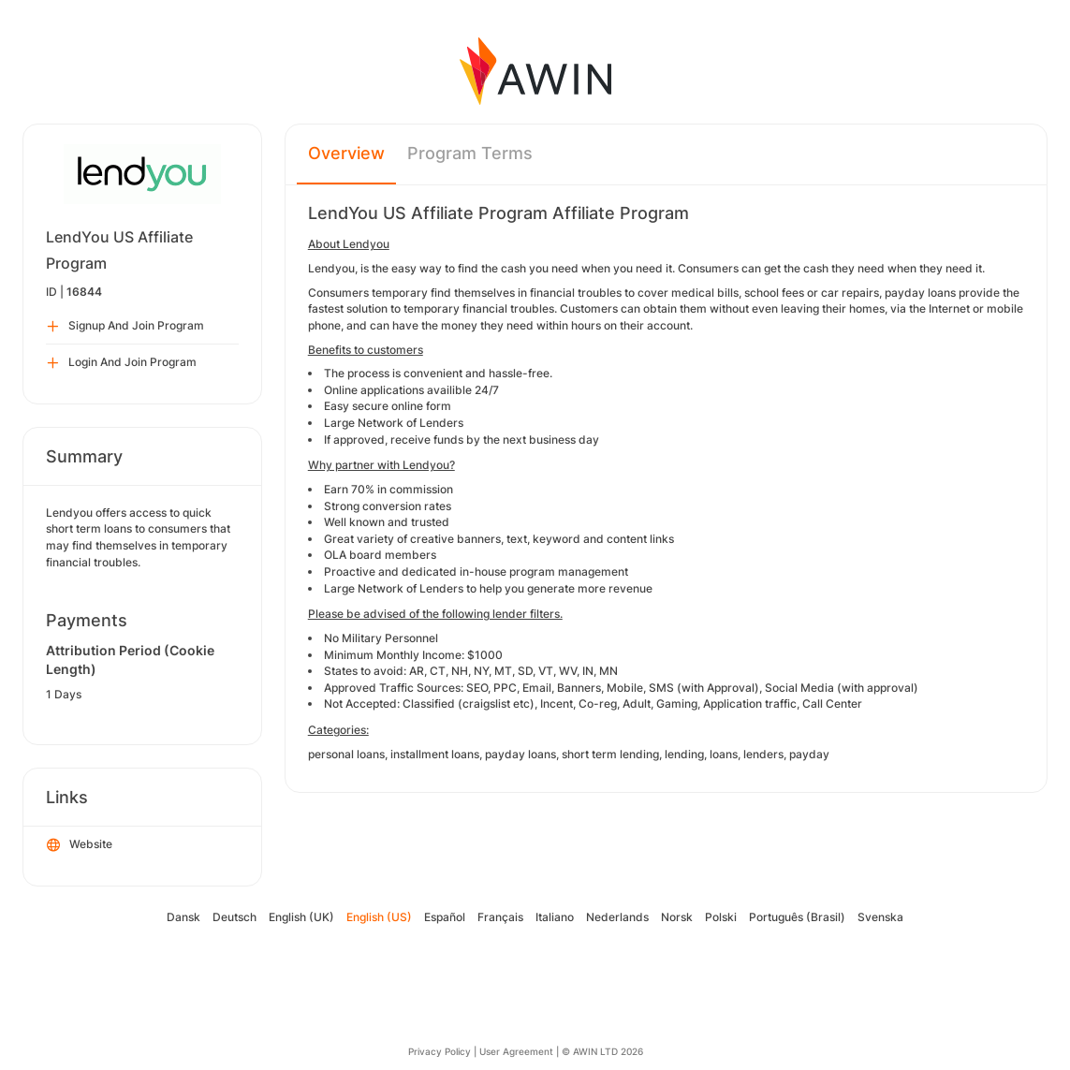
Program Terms (470, 153)
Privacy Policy (439, 1051)
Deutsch (235, 917)
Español (444, 917)
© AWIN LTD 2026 (602, 1051)
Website (79, 845)
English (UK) (301, 917)
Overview (346, 153)
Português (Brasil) (797, 917)
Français (500, 917)
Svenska (880, 917)
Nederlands (617, 917)
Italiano (554, 917)
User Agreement (516, 1051)
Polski (721, 917)
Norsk (677, 917)
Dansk (183, 917)
